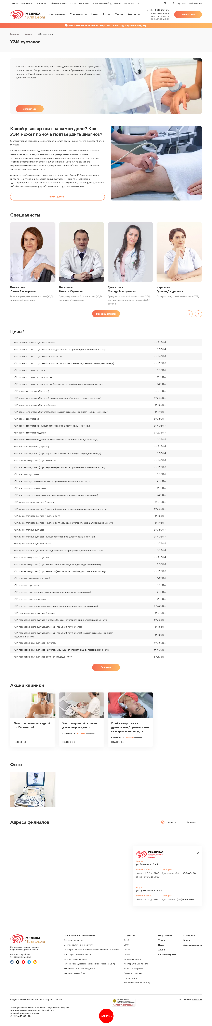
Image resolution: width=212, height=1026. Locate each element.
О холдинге (26, 3)
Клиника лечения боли (74, 973)
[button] (198, 853)
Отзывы (127, 949)
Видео (127, 954)
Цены (94, 14)
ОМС (126, 940)
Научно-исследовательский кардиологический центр (90, 964)
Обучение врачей (58, 3)
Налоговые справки (133, 968)
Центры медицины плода (75, 959)
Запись (106, 1015)
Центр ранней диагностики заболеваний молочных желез (91, 949)
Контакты (133, 14)
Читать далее (56, 196)
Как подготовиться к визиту (137, 983)
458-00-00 (157, 9)
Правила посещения (134, 973)
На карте (168, 822)
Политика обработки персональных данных (20, 955)
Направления (57, 14)
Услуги (28, 34)
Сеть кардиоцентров (74, 940)
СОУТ (127, 987)
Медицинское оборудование (106, 3)
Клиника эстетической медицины (79, 968)
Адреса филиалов (192, 945)
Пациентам (41, 3)
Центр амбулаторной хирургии (79, 945)
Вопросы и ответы (133, 959)
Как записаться (131, 3)
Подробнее (20, 741)
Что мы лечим (130, 978)
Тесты (119, 14)
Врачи (186, 940)
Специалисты (78, 14)
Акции (106, 14)
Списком (189, 822)
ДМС (126, 945)
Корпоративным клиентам (136, 964)
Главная (14, 3)
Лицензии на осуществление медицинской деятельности (24, 948)
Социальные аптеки (79, 3)
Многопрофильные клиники (77, 954)
